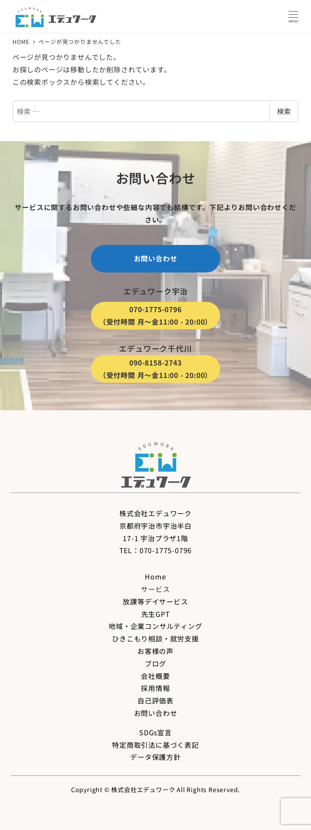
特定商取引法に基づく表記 (155, 745)
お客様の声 (155, 651)
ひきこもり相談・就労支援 (155, 638)
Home (155, 576)
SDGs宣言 (155, 732)
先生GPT (155, 614)
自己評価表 (155, 700)
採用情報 (155, 688)
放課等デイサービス (155, 601)
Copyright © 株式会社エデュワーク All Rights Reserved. (155, 789)
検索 (284, 111)
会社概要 (155, 676)
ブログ (155, 663)
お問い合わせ (155, 713)
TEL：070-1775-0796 (155, 550)
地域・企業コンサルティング (155, 626)
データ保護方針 (155, 757)
